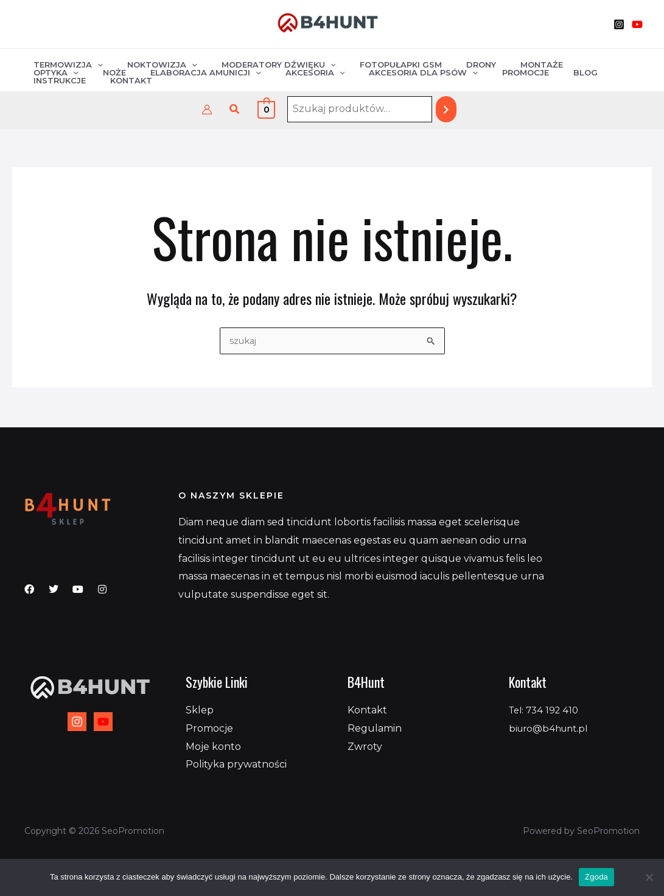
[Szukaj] (446, 109)
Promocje (378, 78)
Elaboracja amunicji (84, 78)
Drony (443, 63)
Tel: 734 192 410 (546, 710)
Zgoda (596, 876)
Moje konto (213, 746)
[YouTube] (637, 24)
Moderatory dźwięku (257, 63)
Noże (604, 63)
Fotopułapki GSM (371, 63)
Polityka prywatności (236, 764)
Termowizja (64, 63)
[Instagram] (618, 24)
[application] (93, 63)
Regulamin (375, 728)
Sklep (200, 710)
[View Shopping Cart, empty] (266, 109)
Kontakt (547, 78)
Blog (430, 78)
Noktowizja (149, 63)
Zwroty (365, 746)
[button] (234, 109)
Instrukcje (484, 78)
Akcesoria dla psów (285, 78)
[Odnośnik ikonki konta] (206, 109)
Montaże (495, 63)
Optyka (554, 63)
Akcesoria (185, 78)
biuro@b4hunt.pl (552, 728)
